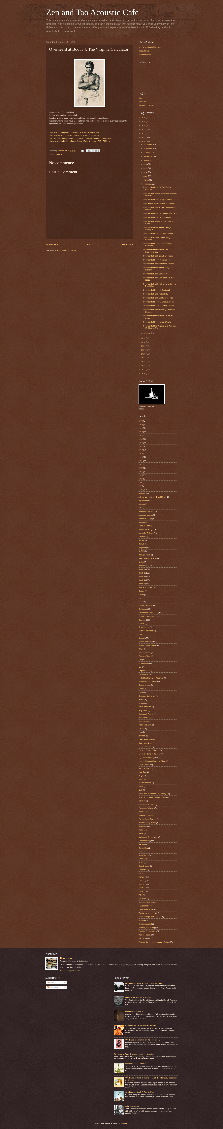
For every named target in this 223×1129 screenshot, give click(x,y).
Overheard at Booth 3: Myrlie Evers (157, 199)
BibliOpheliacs (144, 555)
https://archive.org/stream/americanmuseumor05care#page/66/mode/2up (80, 138)
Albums (142, 504)
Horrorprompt (144, 718)
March (146, 180)
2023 (143, 129)
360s (141, 490)
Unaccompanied (145, 924)
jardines (142, 736)
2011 (143, 370)
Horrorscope (144, 721)
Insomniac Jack (145, 725)
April (145, 176)
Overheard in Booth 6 (134, 1011)
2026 (143, 118)
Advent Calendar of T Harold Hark (152, 497)
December (147, 144)
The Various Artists (146, 909)
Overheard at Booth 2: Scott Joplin (157, 290)
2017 (143, 346)
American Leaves (146, 515)
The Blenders (144, 906)
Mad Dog (142, 772)
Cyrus (141, 634)
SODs (141, 862)
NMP (141, 790)
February (147, 184)
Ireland (141, 728)
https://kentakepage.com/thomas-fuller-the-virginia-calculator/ (75, 132)
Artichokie (143, 537)
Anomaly (142, 522)
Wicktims (142, 938)
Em (140, 667)
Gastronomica (144, 685)
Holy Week (143, 710)
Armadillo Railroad (146, 533)
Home (90, 244)
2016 (143, 350)
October (146, 152)
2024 (143, 125)
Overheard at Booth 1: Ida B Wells (157, 322)
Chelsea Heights (145, 605)
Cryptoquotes (144, 627)
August (146, 160)
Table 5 (141, 891)
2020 (143, 141)
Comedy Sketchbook (147, 616)
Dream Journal (144, 653)
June (145, 168)
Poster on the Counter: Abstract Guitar (140, 1026)
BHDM (141, 551)
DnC (140, 649)
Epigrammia (143, 674)
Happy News (144, 51)
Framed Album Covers (148, 681)
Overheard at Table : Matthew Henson (158, 264)
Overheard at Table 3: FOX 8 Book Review (142, 1040)
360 (140, 486)
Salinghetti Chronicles (147, 837)
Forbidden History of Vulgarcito (151, 678)
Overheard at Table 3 (147, 804)
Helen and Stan (145, 707)
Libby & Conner (145, 747)
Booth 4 (58, 155)
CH (140, 602)
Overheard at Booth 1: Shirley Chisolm (158, 306)
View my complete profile (70, 971)
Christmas (143, 609)
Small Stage (143, 859)
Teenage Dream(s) (146, 902)
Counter (142, 620)
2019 (143, 338)
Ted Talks (142, 899)
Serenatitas (143, 848)
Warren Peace (144, 935)
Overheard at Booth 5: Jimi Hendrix (157, 217)
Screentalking (144, 841)
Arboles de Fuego (146, 529)
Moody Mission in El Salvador (151, 47)
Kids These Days (145, 743)
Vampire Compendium (148, 931)
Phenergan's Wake (146, 808)
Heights (142, 703)
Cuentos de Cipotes (147, 631)
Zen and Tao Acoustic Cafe (92, 12)
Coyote (141, 623)
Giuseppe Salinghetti (147, 696)
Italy (140, 732)
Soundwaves (144, 866)
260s (141, 482)
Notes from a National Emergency (152, 794)
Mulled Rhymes (145, 783)
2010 (143, 373)
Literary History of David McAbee (152, 761)
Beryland (142, 548)
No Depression (145, 54)
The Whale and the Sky (148, 913)
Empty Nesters (144, 671)
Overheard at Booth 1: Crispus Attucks (158, 302)
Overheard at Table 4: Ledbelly (155, 294)
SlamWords (143, 855)
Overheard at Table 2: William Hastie (158, 256)
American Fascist (146, 511)
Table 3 (141, 884)
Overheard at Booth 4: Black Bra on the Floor (143, 983)
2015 (143, 354)
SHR (140, 852)
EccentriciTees (144, 656)
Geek (141, 692)
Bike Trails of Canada (147, 558)
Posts (50, 983)
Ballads (141, 544)
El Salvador (143, 663)
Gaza (141, 689)
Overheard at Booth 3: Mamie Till (156, 260)
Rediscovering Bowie (147, 823)
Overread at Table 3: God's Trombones (159, 203)
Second (142, 844)
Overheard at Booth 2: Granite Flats (139, 1092)
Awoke (141, 540)
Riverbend (143, 826)
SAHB (141, 833)
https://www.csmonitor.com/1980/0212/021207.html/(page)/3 (74, 135)
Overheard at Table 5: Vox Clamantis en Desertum (134, 1054)
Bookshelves (144, 101)
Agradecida (143, 500)
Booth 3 (142, 576)
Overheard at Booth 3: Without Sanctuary (159, 213)
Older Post (127, 244)
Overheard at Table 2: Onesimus (156, 274)
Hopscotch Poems (146, 714)
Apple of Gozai (144, 526)
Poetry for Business (146, 815)
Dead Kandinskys (146, 642)
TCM (141, 895)
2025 (143, 122)
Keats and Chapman (147, 739)
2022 (143, 133)
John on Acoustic (132, 1106)
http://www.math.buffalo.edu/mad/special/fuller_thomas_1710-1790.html (79, 141)
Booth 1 (142, 569)
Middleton (142, 779)
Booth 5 (142, 584)
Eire (140, 660)
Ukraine (142, 920)
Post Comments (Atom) (66, 250)
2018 (143, 342)
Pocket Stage (144, 812)
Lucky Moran (144, 765)
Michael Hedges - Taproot (135, 1064)
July (145, 164)
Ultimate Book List (146, 105)
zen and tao (67, 958)
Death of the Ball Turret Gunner (138, 997)
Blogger (124, 1123)
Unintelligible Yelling (147, 928)
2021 (143, 137)
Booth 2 (142, 573)
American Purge (145, 518)
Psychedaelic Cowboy (147, 819)
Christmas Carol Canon (148, 613)
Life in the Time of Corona (149, 754)
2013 (143, 362)
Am (140, 508)
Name (141, 786)
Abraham (142, 493)
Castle (141, 595)
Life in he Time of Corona (149, 750)
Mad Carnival (144, 768)
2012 (143, 366)
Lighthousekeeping (146, 757)
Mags (141, 775)
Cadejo (141, 591)
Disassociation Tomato (148, 645)
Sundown (142, 870)
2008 (141, 421)
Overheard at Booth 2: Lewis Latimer (158, 233)
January (146, 333)
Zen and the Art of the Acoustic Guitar (154, 942)
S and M (142, 830)
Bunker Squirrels (145, 587)
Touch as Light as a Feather (150, 917)
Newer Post (52, 244)
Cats (140, 598)
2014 (143, 358)
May (145, 172)
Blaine (141, 562)
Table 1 (141, 877)
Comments (52, 987)
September (148, 156)
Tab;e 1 (141, 873)
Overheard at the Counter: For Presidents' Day (155, 251)
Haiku (141, 699)
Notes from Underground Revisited (153, 797)
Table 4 (141, 888)
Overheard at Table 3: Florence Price (158, 298)
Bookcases (143, 566)
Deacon (142, 638)
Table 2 (141, 880)
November (147, 148)
